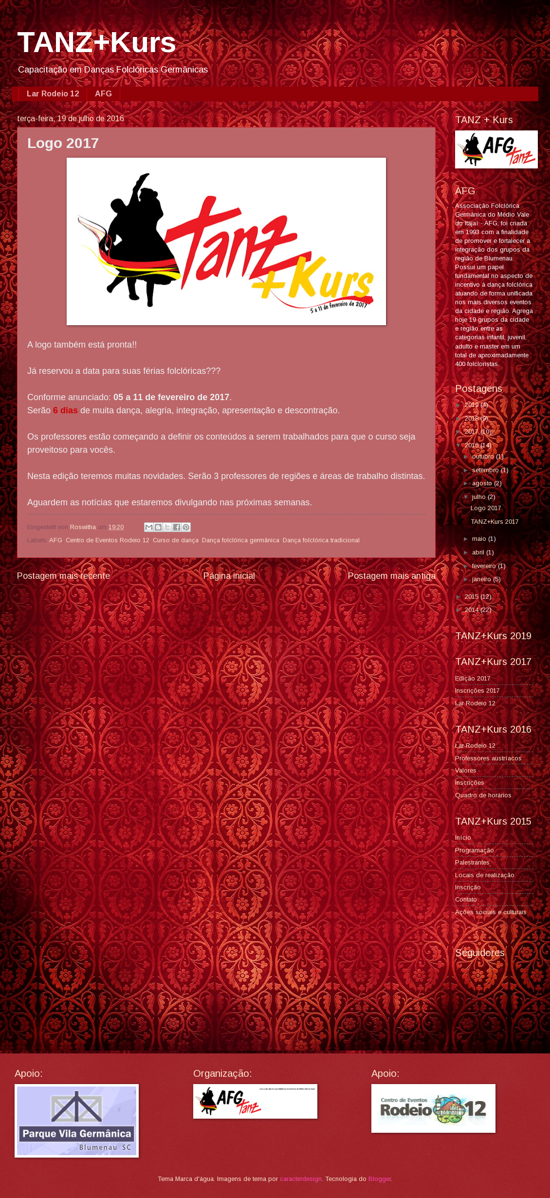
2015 (472, 596)
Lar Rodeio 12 (53, 94)
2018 (472, 418)
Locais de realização (484, 875)
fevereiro (485, 566)
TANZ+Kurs (96, 42)
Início (463, 837)
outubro (484, 456)
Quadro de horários (483, 795)
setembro (486, 470)
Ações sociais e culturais (491, 912)
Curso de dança (176, 540)
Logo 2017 (486, 508)
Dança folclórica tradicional (321, 540)
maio (480, 538)
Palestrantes (472, 862)
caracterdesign (301, 1178)
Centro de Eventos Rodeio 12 (107, 540)
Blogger (379, 1178)
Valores (466, 770)
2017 (472, 431)
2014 (472, 609)
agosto (483, 483)
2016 (472, 445)
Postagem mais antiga (392, 576)
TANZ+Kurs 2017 (495, 521)
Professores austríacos (488, 758)
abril (479, 552)
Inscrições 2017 (477, 690)
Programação (474, 850)
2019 (472, 404)
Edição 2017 (473, 678)
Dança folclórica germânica (240, 540)
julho (480, 496)
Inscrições (469, 782)
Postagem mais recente (63, 576)
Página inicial (229, 576)
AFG (103, 94)
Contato (466, 899)
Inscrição (468, 887)
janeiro (482, 579)
